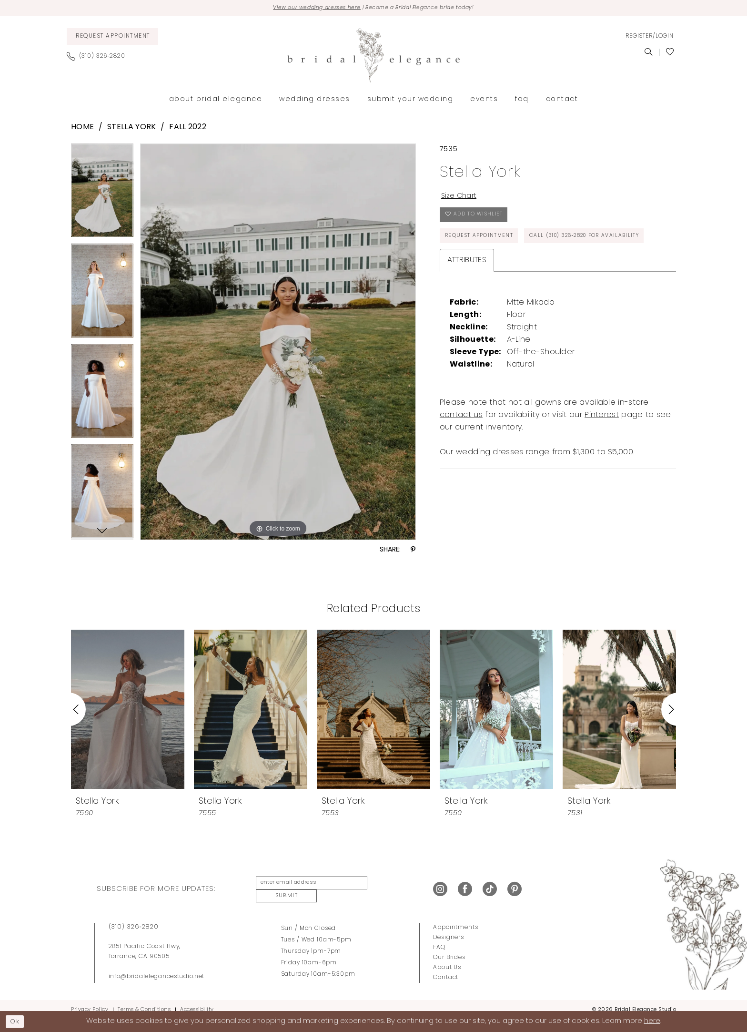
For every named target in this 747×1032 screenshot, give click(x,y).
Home (82, 129)
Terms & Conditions (144, 1000)
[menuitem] (112, 37)
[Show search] (648, 53)
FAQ (439, 938)
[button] (649, 37)
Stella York (131, 129)
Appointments (455, 918)
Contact (445, 968)
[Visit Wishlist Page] (670, 53)
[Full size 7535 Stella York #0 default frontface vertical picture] (278, 343)
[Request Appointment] (112, 37)
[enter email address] (308, 885)
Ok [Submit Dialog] (17, 1020)
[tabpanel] (102, 194)
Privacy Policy (89, 1000)
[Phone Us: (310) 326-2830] (99, 57)
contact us (461, 447)
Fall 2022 (187, 129)
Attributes (466, 292)
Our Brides (449, 948)
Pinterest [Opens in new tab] (602, 447)
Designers (448, 928)
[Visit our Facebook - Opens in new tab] (465, 885)
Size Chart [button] (461, 198)
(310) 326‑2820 (134, 918)
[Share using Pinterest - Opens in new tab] (413, 551)
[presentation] (127, 710)
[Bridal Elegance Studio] (373, 56)
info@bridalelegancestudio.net (157, 968)
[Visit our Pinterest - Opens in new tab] (514, 885)
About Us (447, 958)
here (652, 1020)
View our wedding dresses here (308, 8)
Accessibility (197, 1000)
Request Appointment (482, 243)
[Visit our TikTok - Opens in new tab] (489, 885)
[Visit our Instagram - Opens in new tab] (440, 885)
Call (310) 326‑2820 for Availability (509, 267)
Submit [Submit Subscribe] (390, 885)
